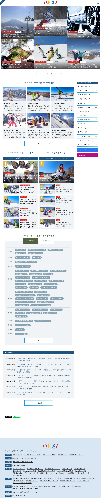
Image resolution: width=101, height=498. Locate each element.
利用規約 (32, 491)
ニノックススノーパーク (49, 287)
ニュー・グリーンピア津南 (24, 281)
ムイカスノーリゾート (22, 277)
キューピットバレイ (51, 284)
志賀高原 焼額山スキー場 (45, 302)
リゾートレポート (8, 31)
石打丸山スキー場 (21, 274)
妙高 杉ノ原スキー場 (35, 284)
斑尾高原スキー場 (40, 292)
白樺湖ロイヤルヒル (57, 298)
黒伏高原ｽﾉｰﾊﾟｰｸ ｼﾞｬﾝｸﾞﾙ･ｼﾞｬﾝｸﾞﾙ (26, 262)
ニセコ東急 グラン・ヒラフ (37, 250)
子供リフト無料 (82, 90)
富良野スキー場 (20, 253)
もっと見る (50, 73)
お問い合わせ (77, 491)
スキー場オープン (83, 140)
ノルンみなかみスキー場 (40, 309)
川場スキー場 (20, 313)
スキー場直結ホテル (84, 95)
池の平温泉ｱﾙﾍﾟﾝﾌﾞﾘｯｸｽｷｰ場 (41, 277)
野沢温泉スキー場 (43, 295)
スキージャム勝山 (21, 334)
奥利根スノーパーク (50, 313)
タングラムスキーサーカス (24, 292)
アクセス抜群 (82, 115)
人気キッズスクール (84, 99)
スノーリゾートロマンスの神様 (40, 305)
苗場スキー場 (48, 274)
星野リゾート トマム (55, 250)
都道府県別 (30, 240)
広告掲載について (65, 491)
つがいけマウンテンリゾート (24, 298)
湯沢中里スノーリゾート (58, 271)
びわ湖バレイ (20, 329)
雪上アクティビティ (84, 119)
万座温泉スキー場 (21, 316)
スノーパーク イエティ (23, 325)
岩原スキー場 (34, 287)
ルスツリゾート (20, 250)
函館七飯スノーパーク (35, 253)
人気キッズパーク (83, 103)
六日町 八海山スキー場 (56, 281)
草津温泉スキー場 (56, 309)
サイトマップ (24, 491)
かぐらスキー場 (20, 284)
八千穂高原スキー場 (22, 305)
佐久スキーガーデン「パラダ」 (25, 295)
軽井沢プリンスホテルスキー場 (25, 302)
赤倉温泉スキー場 (40, 281)
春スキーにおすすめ (84, 86)
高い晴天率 (81, 124)
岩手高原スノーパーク (22, 257)
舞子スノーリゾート (22, 271)
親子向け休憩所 (82, 132)
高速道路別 (46, 240)
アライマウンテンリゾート (39, 271)
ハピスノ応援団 (40, 62)
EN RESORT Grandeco (23, 266)
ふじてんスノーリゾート (42, 321)
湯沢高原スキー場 (35, 274)
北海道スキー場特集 (84, 107)
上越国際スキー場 (21, 287)
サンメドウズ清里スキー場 (24, 321)
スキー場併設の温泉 (84, 136)
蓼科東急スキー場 (42, 298)
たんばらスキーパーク (22, 309)
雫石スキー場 (37, 257)
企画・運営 (55, 491)
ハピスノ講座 (40, 28)
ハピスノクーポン (83, 144)
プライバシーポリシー (43, 491)
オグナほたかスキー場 (34, 313)
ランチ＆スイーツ (83, 128)
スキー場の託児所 (83, 111)
